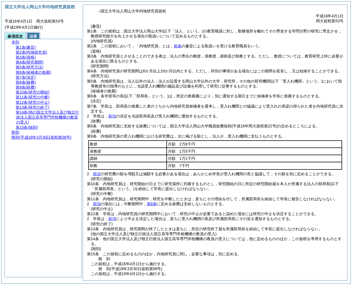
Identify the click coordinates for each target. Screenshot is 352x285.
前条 (178, 46)
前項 (112, 116)
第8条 (152, 204)
